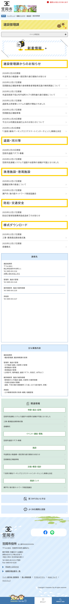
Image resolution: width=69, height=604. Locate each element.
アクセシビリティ (39, 577)
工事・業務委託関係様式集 (14, 238)
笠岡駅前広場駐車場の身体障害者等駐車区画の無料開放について (31, 86)
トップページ (11, 16)
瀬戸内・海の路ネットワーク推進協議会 (19, 194)
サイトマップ (6, 581)
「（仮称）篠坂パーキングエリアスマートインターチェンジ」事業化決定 (31, 131)
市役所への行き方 (12, 567)
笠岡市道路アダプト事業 (13, 153)
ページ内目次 (34, 34)
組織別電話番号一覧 (12, 571)
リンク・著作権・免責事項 (10, 577)
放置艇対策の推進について (14, 185)
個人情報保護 (26, 577)
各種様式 (6, 247)
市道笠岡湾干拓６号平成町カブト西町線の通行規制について (28, 95)
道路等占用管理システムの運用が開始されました (23, 104)
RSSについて (52, 577)
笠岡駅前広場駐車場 (11, 113)
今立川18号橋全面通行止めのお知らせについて (23, 122)
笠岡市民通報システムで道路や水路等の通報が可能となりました (30, 162)
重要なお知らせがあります (59, 2)
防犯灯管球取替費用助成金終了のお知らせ (21, 216)
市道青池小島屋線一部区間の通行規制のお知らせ (24, 77)
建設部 (29, 16)
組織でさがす (21, 16)
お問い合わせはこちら (12, 274)
